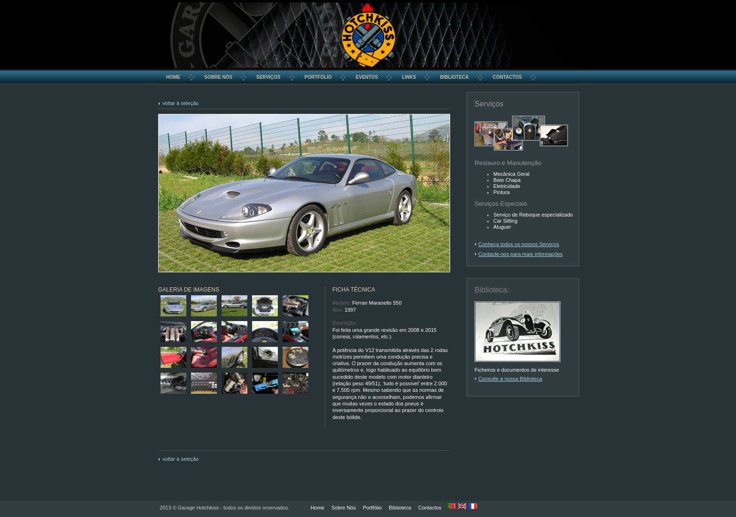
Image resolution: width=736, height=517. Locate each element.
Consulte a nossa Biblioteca (510, 379)
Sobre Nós (343, 507)
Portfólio (372, 507)
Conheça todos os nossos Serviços (518, 244)
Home (317, 507)
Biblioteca (400, 507)
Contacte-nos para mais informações (520, 254)
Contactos (430, 507)
